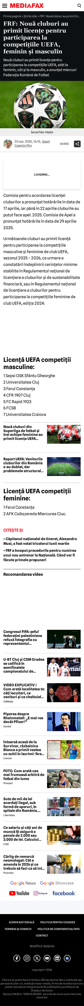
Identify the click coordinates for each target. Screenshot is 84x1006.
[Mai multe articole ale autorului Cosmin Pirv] (7, 143)
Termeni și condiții (18, 929)
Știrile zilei (30, 16)
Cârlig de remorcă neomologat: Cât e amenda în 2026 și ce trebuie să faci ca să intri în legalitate (24, 862)
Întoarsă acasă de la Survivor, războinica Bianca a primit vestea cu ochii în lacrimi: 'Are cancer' (22, 748)
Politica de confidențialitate (59, 929)
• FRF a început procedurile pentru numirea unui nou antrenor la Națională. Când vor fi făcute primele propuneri (39, 555)
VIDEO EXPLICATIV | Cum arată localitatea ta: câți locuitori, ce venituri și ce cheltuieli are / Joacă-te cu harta (24, 691)
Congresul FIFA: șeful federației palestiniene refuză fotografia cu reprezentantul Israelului (22, 637)
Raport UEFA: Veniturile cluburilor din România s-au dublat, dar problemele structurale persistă (23, 465)
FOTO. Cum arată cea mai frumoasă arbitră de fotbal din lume (23, 775)
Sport (46, 141)
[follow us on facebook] (63, 893)
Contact (42, 935)
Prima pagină (12, 16)
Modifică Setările (42, 946)
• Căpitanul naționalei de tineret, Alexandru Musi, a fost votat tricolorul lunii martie (40, 541)
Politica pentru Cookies (57, 922)
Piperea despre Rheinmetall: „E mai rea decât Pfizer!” (23, 718)
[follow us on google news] (23, 883)
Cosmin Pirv (23, 145)
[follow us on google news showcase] (57, 883)
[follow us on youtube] (19, 893)
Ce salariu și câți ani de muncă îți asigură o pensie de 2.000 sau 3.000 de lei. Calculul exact (22, 833)
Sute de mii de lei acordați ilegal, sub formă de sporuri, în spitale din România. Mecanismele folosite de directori (24, 805)
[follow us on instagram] (41, 893)
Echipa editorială (21, 922)
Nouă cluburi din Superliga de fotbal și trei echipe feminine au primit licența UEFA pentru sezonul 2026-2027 (23, 433)
